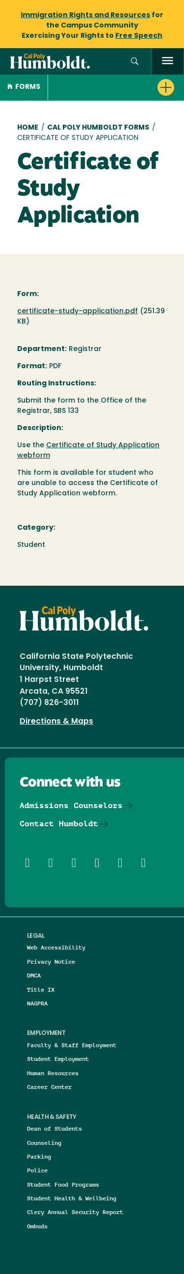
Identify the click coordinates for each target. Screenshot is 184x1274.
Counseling (44, 1142)
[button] (134, 62)
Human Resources (53, 1073)
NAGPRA (37, 1003)
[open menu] (167, 62)
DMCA (34, 975)
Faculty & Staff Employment (71, 1045)
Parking (39, 1156)
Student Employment (58, 1058)
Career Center (49, 1086)
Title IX (40, 989)
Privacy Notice (51, 961)
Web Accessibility (56, 947)
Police (37, 1170)
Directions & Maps (56, 722)
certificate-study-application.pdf (77, 311)
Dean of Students (54, 1128)
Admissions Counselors (71, 805)
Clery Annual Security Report (75, 1212)
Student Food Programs (63, 1184)
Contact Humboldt (59, 823)
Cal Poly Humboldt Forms (98, 128)
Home (27, 128)
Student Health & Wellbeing (71, 1198)
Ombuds (37, 1226)
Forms (23, 87)
